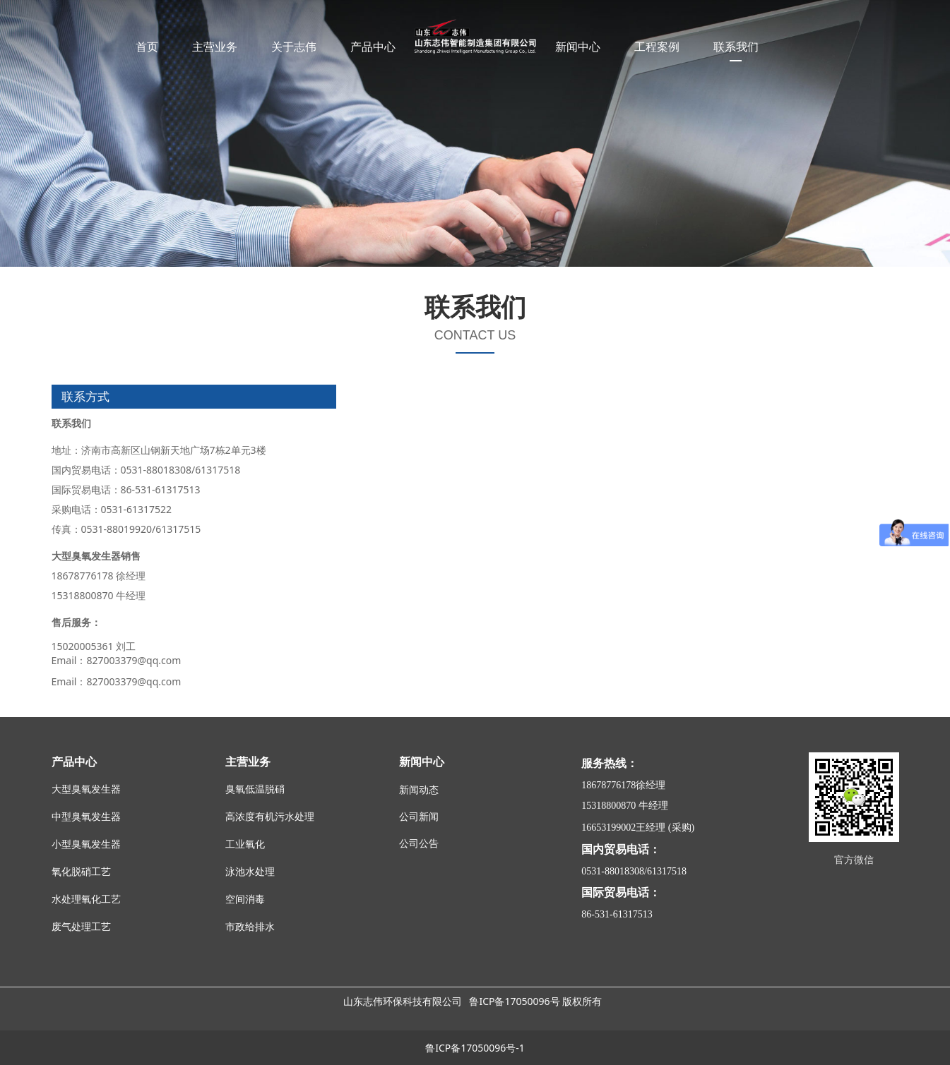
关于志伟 (293, 46)
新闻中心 (577, 46)
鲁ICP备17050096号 (514, 1001)
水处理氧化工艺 (86, 899)
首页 (147, 46)
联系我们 (736, 46)
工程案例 (656, 46)
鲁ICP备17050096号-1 (475, 1047)
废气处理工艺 (81, 927)
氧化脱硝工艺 (81, 872)
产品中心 (373, 46)
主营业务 (214, 46)
